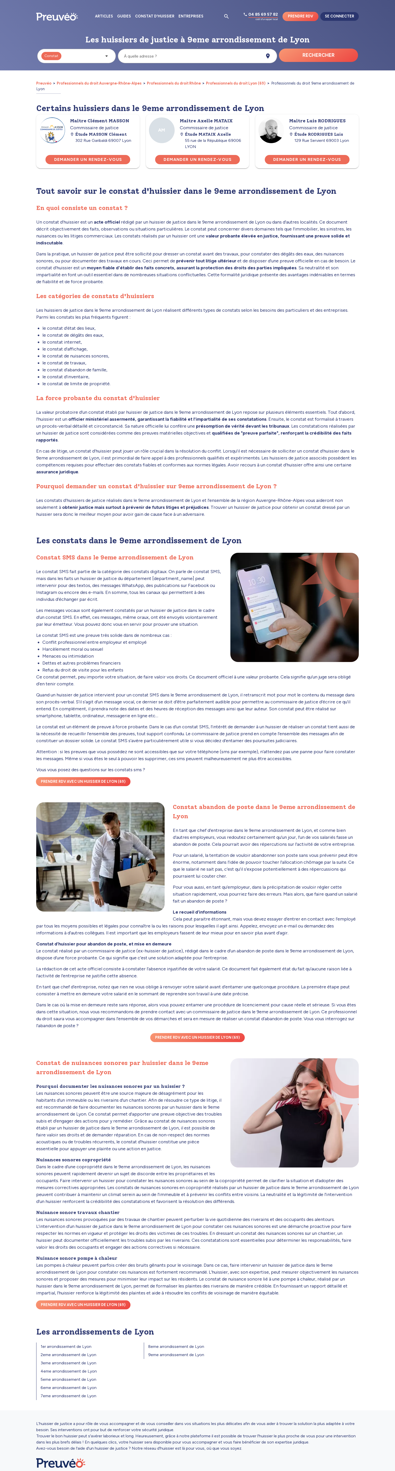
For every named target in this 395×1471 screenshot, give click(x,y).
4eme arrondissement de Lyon (69, 1371)
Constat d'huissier (154, 16)
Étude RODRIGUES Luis (316, 134)
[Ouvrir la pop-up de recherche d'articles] (226, 16)
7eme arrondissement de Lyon (68, 1395)
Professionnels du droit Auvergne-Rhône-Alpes (99, 83)
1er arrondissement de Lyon (66, 1346)
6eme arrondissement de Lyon (69, 1387)
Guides (124, 16)
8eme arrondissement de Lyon (176, 1346)
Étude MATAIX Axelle (205, 134)
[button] (76, 56)
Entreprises (190, 16)
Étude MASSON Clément (98, 134)
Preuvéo (44, 83)
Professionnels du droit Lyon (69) (235, 83)
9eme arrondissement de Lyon (176, 1354)
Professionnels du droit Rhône (174, 83)
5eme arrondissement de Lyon (68, 1379)
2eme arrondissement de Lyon (68, 1354)
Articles (104, 16)
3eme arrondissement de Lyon (68, 1362)
